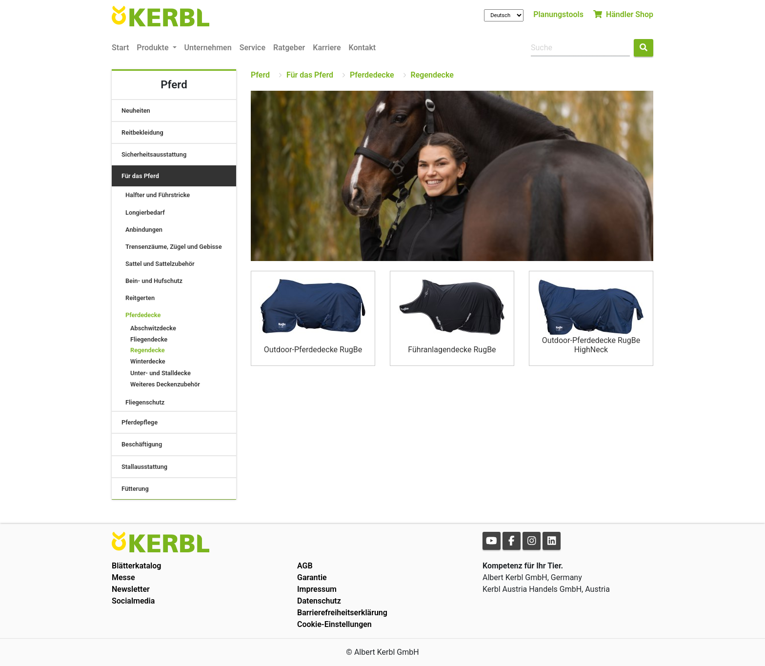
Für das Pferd (140, 176)
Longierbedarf (145, 212)
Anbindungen (143, 229)
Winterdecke (147, 361)
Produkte (153, 47)
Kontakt (362, 47)
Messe (123, 577)
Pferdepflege (139, 422)
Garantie (312, 577)
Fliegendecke (148, 339)
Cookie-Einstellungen (334, 624)
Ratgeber (289, 47)
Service (252, 47)
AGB (305, 565)
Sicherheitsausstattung (153, 154)
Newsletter (131, 589)
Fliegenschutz (144, 402)
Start (120, 47)
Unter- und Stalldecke (160, 373)
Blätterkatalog (136, 565)
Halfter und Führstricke (157, 195)
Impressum (317, 589)
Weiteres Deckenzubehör (165, 384)
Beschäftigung (141, 444)
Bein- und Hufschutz (153, 280)
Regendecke (147, 350)
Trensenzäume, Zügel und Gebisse (173, 246)
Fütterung (135, 488)
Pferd (260, 75)
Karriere (327, 47)
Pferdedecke (143, 315)
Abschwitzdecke (153, 328)
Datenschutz (319, 600)
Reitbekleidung (142, 132)
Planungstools (558, 14)
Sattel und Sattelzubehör (160, 263)
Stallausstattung (144, 466)
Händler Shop (623, 14)
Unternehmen (208, 47)
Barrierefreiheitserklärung (342, 612)
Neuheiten (135, 110)
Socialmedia (133, 600)
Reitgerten (140, 298)
